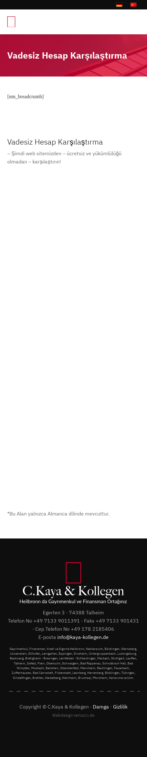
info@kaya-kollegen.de (83, 637)
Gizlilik (120, 706)
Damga (101, 706)
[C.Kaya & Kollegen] (45, 21)
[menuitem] (131, 21)
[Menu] (131, 21)
